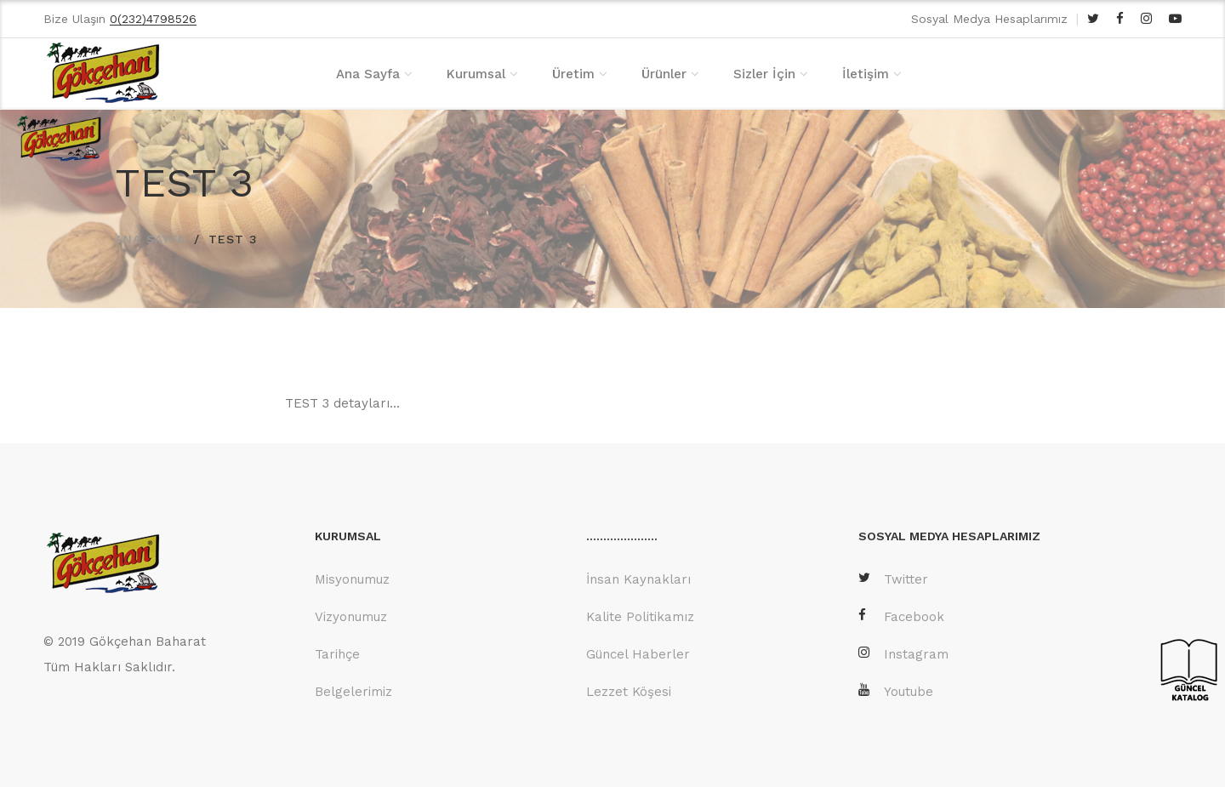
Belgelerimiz (353, 691)
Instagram (903, 654)
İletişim (865, 74)
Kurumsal (476, 74)
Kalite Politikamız (640, 616)
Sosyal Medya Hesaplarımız (989, 19)
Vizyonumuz (351, 616)
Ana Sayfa (368, 74)
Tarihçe (337, 654)
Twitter (893, 579)
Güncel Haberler (638, 654)
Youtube (895, 691)
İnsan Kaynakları (638, 579)
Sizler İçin (764, 74)
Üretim (573, 74)
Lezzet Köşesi (628, 691)
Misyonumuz (352, 579)
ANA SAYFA (150, 239)
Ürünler (664, 74)
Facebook (901, 616)
